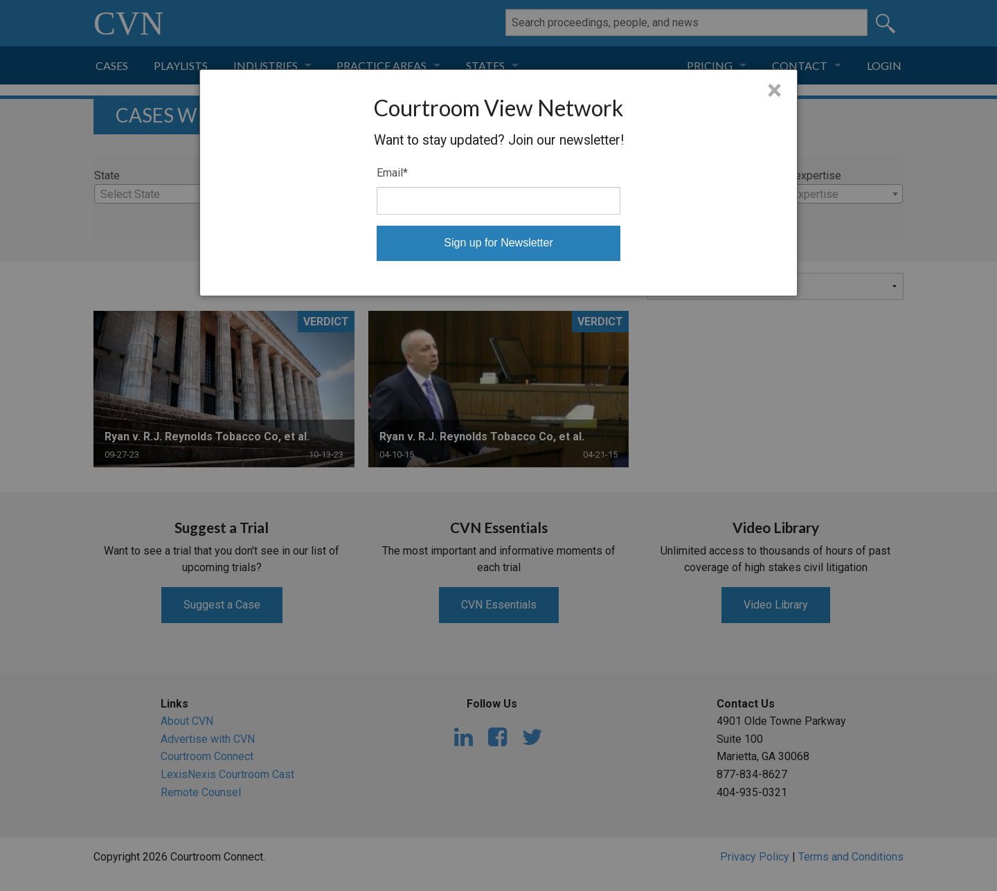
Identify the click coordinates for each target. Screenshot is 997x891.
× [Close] (774, 91)
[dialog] (498, 182)
